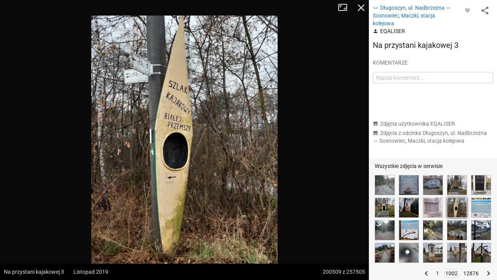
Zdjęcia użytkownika (414, 124)
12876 (471, 273)
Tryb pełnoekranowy (345, 8)
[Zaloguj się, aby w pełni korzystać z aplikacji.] (467, 10)
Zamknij (361, 8)
